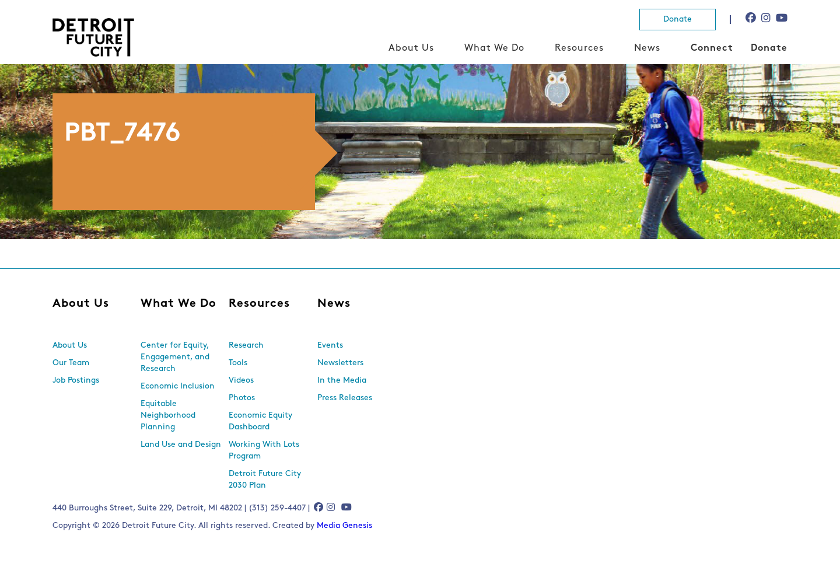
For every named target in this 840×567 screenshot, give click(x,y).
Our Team (70, 363)
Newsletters (340, 363)
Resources (579, 48)
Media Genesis (344, 526)
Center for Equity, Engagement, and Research (175, 357)
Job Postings (75, 380)
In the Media (341, 380)
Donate (677, 19)
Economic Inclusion (178, 386)
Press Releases (344, 398)
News (647, 48)
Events (330, 345)
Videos (241, 380)
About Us (411, 48)
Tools (238, 363)
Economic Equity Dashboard (260, 421)
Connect (712, 48)
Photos (242, 398)
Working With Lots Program (264, 450)
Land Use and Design (181, 444)
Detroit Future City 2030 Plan (265, 480)
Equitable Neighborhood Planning (168, 416)
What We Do (494, 48)
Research (246, 345)
